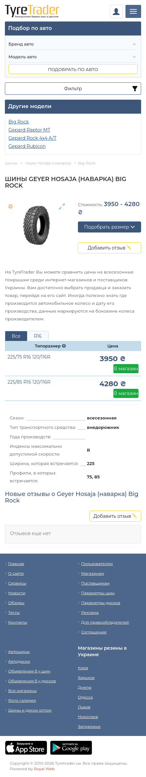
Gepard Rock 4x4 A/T (32, 138)
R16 (38, 336)
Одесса (85, 697)
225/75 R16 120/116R (29, 357)
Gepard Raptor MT (29, 130)
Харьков (86, 677)
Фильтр (73, 89)
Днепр (84, 687)
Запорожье (89, 726)
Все (16, 336)
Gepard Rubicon (27, 146)
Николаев (88, 716)
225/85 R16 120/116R (29, 382)
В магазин (126, 369)
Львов (84, 706)
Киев (83, 667)
